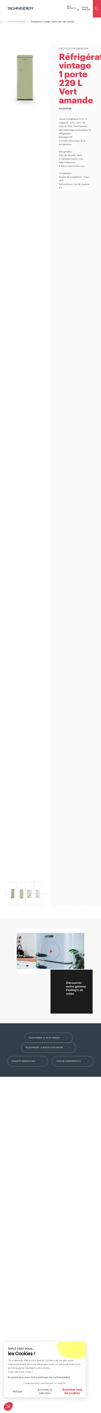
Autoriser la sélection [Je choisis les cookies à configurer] (44, 1391)
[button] (8, 1406)
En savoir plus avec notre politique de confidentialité (39, 1377)
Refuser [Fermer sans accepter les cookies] (17, 1391)
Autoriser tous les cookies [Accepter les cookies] (72, 1391)
